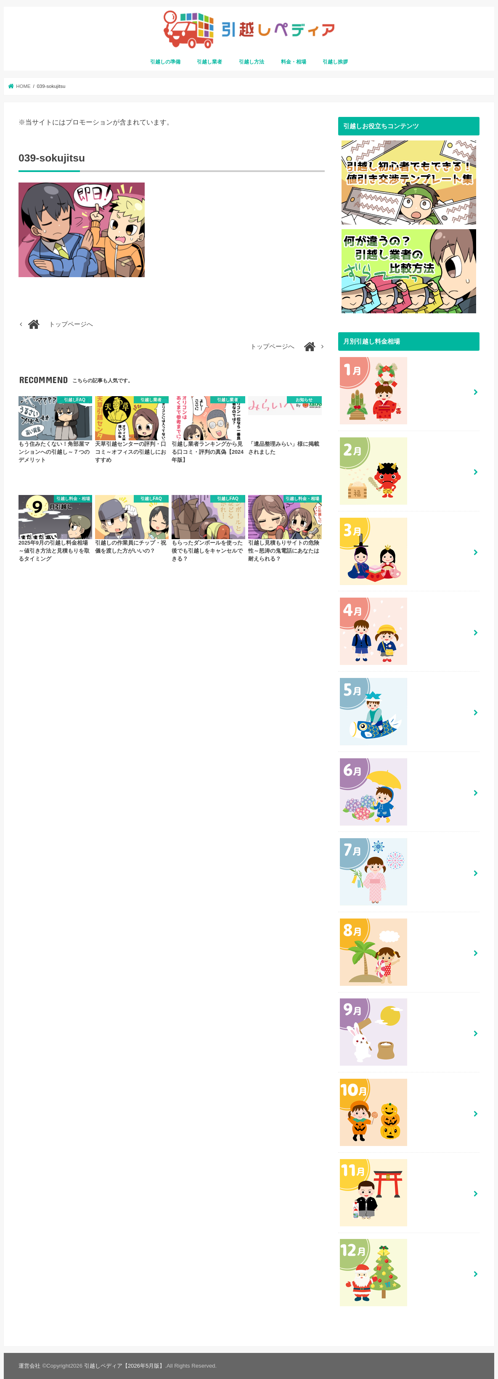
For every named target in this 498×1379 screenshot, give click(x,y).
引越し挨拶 (335, 62)
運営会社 (29, 1366)
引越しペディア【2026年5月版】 (124, 1366)
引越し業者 (209, 62)
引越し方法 (251, 62)
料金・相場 (293, 62)
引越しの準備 (165, 62)
